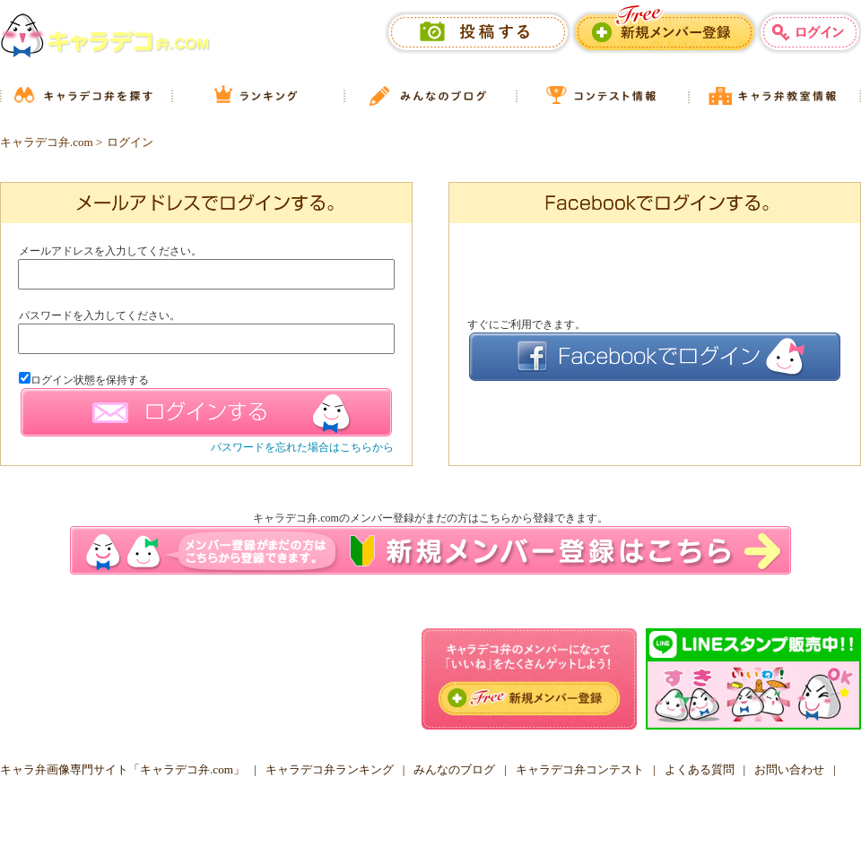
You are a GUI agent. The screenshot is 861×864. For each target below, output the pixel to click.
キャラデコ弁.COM (424, 827)
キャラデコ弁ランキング (329, 769)
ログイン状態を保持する (84, 380)
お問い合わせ (789, 769)
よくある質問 (700, 769)
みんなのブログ (454, 769)
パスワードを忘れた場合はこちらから (302, 447)
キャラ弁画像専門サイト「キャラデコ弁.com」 (122, 769)
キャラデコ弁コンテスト (580, 769)
